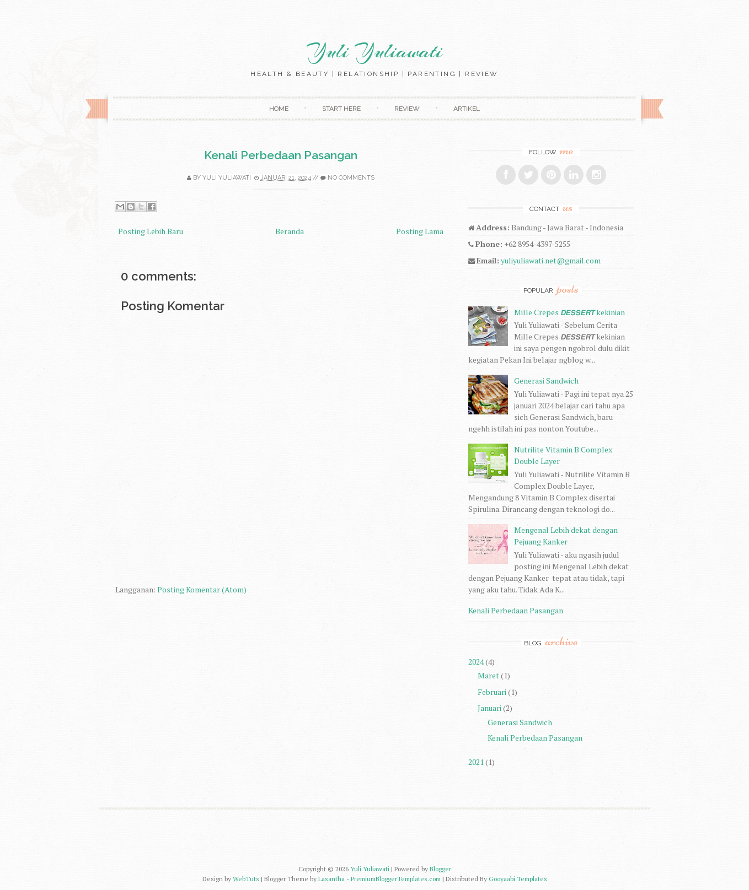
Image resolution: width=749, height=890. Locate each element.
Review (407, 108)
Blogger (440, 869)
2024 (476, 661)
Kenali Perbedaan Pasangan (280, 155)
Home (278, 108)
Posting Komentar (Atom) (202, 589)
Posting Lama (419, 231)
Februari (492, 692)
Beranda (289, 231)
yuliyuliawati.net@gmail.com (551, 260)
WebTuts (246, 879)
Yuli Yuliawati (374, 51)
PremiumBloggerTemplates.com (396, 879)
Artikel (466, 108)
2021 (476, 762)
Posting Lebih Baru (150, 231)
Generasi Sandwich (546, 380)
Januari (489, 708)
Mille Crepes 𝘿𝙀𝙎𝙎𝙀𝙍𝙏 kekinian (569, 312)
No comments (351, 177)
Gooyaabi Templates (518, 879)
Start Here (341, 108)
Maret (488, 675)
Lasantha (331, 879)
